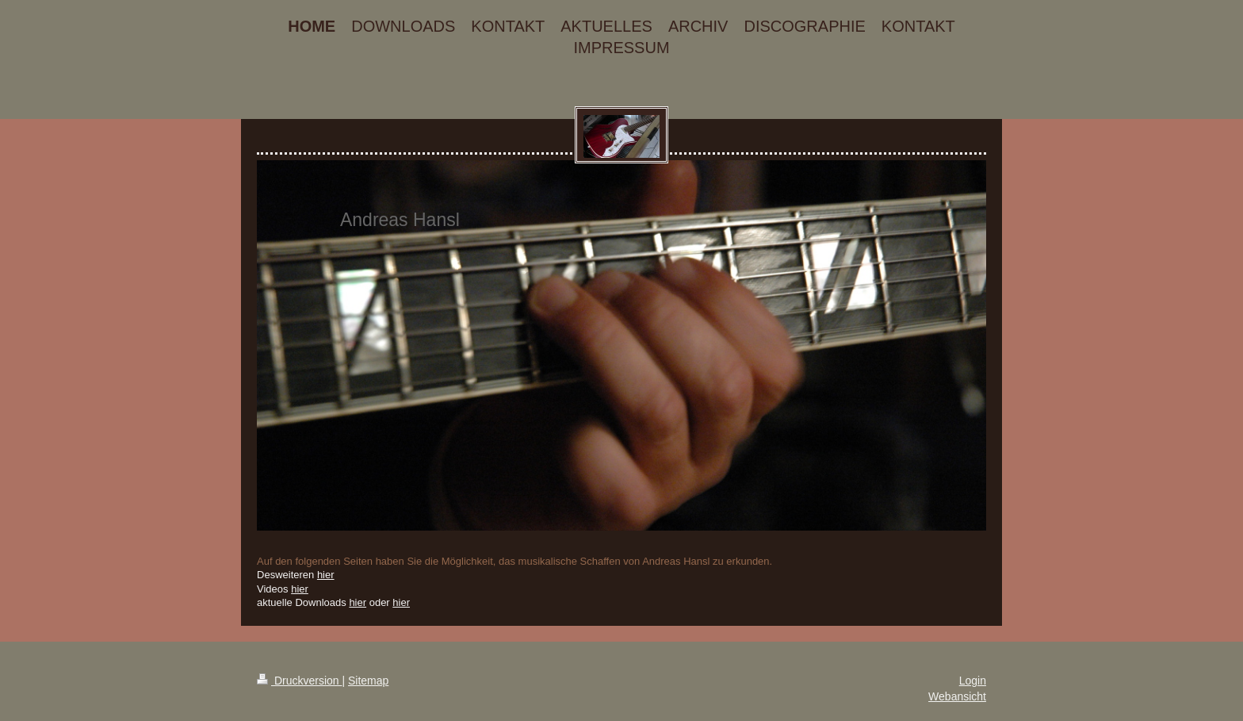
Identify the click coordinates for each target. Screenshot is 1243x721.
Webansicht (957, 696)
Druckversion (299, 680)
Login (972, 680)
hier (326, 575)
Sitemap (368, 680)
